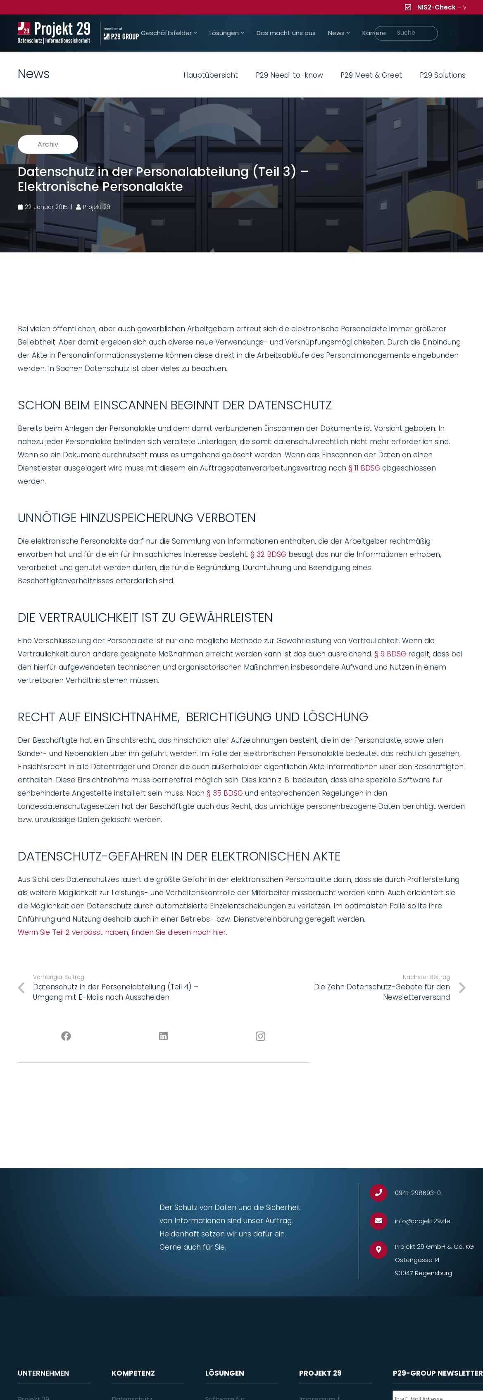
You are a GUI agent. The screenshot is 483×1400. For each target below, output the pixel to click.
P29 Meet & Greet (371, 75)
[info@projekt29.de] (382, 1221)
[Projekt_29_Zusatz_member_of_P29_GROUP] (119, 33)
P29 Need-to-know (289, 75)
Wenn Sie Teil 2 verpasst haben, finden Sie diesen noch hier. (122, 932)
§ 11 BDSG (364, 468)
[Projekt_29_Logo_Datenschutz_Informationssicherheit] (54, 33)
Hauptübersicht (210, 75)
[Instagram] (260, 1036)
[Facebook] (66, 1036)
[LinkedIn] (163, 1036)
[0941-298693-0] (382, 1193)
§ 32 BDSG (268, 554)
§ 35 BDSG (225, 793)
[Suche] (406, 33)
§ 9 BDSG (390, 654)
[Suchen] (454, 33)
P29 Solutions (443, 75)
